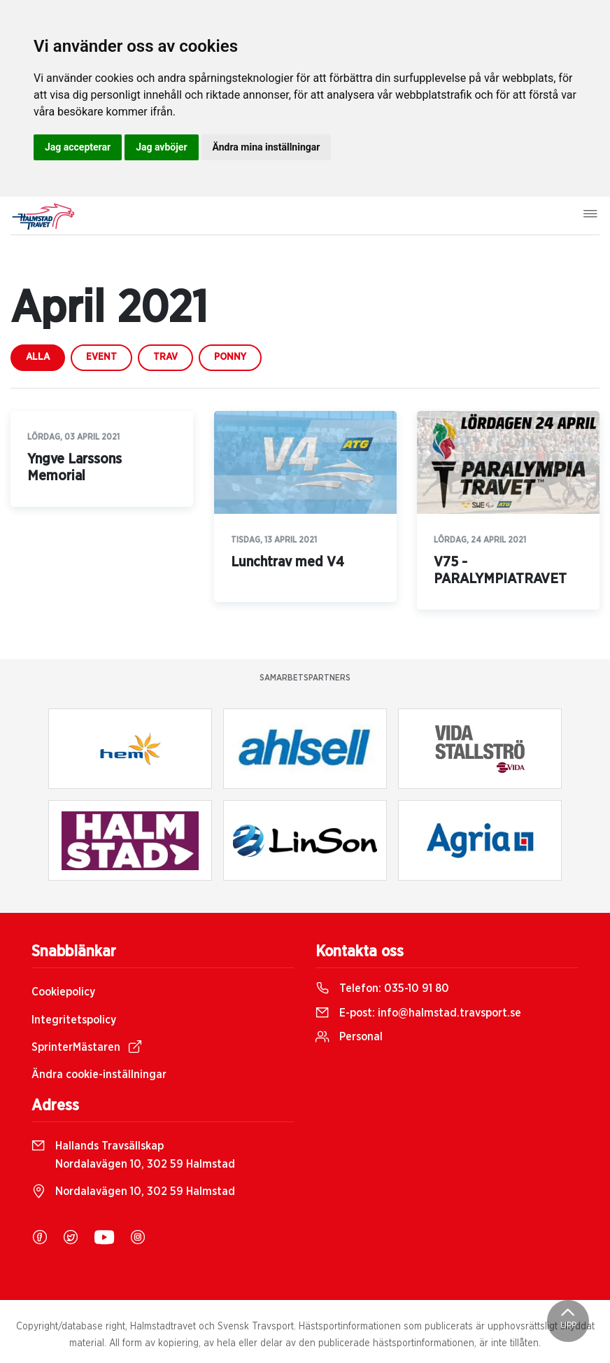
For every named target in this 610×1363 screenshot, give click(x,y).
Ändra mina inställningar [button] (266, 147)
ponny (230, 357)
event (101, 357)
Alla (38, 357)
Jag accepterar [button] (78, 147)
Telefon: (382, 988)
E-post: (418, 1013)
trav (165, 357)
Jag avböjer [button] (161, 147)
